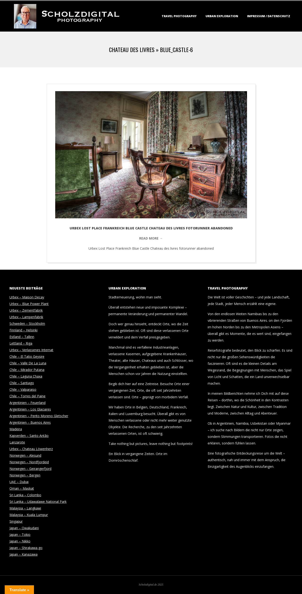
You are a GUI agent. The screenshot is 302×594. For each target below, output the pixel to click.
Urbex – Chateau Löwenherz (31, 449)
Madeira (15, 429)
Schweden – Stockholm (27, 323)
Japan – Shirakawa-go (25, 547)
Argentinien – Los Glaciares (30, 409)
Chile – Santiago (21, 383)
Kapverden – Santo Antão (29, 435)
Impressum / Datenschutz (268, 16)
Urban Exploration (222, 16)
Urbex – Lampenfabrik (26, 317)
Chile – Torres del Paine (27, 396)
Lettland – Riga (20, 343)
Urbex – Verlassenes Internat (31, 350)
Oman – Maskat (21, 488)
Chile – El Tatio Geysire (26, 356)
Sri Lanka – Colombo (25, 495)
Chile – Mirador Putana (26, 369)
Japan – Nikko (19, 541)
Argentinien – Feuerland (27, 402)
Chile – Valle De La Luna (27, 363)
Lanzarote (17, 442)
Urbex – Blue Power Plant (29, 303)
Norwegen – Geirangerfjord (30, 468)
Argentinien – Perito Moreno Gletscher (38, 416)
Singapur (16, 521)
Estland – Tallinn (21, 336)
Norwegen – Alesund (25, 455)
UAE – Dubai (19, 482)
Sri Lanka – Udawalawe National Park (38, 501)
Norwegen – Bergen (24, 475)
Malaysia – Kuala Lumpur (28, 515)
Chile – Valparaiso (22, 389)
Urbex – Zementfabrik (26, 310)
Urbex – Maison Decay (26, 297)
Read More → (151, 238)
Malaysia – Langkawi (25, 508)
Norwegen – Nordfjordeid (29, 462)
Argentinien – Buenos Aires (30, 422)
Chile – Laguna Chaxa (25, 376)
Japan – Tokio (19, 534)
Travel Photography (179, 16)
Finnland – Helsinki (23, 330)
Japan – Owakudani (24, 528)
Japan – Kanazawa (23, 554)
